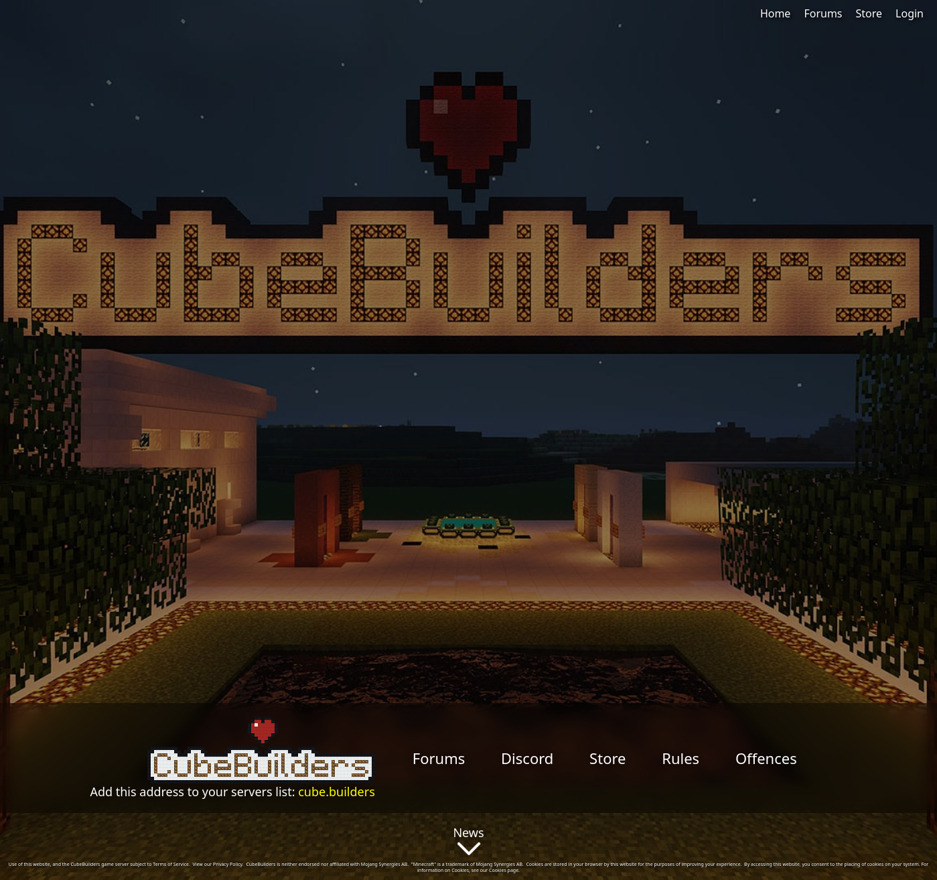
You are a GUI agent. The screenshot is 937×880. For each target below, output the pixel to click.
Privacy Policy (227, 864)
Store (869, 13)
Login (909, 13)
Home (775, 13)
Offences (766, 758)
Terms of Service (171, 864)
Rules (680, 758)
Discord (527, 758)
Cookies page (503, 870)
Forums (823, 13)
